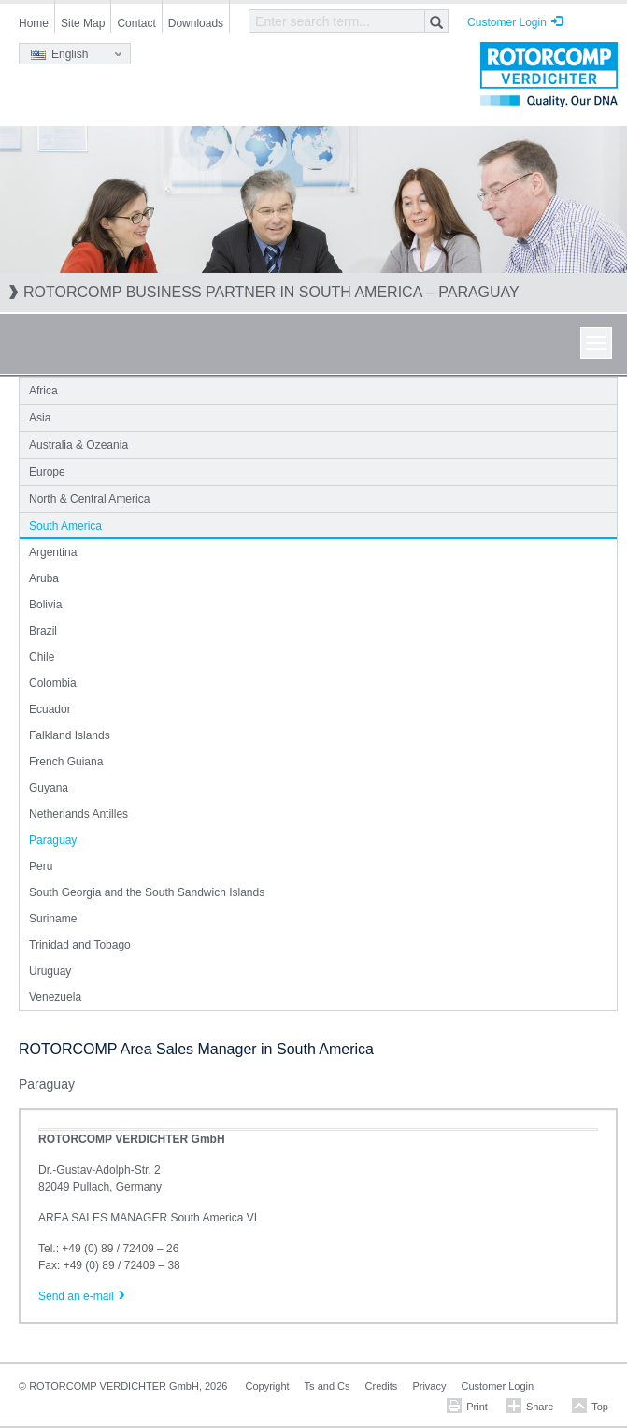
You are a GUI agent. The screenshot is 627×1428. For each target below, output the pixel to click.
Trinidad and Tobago (80, 944)
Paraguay (53, 840)
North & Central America (89, 499)
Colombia (53, 683)
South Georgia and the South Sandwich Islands (146, 892)
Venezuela (55, 997)
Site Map (83, 23)
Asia (39, 417)
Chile (41, 657)
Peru (40, 866)
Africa (43, 390)
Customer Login (507, 22)
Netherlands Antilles (78, 814)
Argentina (53, 552)
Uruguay (50, 971)
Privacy (429, 1386)
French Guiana (66, 761)
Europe (47, 471)
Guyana (48, 787)
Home (34, 23)
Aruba (44, 578)
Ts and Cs (327, 1386)
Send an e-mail (76, 1296)
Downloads (195, 23)
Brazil (43, 630)
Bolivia (45, 604)
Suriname (53, 918)
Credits (381, 1386)
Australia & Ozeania (78, 444)
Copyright (268, 1386)
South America (65, 526)
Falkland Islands (69, 735)
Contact (136, 23)
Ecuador (50, 709)
